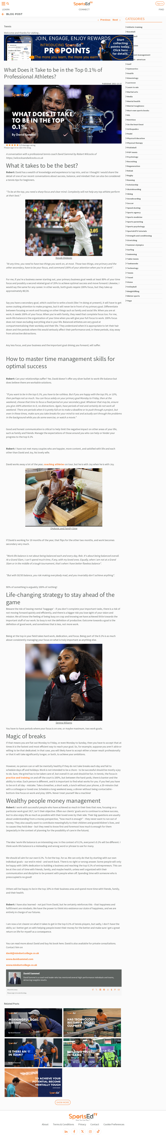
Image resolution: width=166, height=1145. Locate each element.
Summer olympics (134, 245)
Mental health (132, 101)
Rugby (129, 175)
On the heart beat (134, 124)
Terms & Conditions (63, 1124)
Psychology (131, 157)
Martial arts (131, 92)
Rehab (129, 170)
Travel (129, 277)
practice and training (18, 777)
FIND (161, 9)
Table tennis (132, 259)
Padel (128, 133)
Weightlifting (132, 291)
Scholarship (131, 184)
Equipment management (137, 55)
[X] (82, 1131)
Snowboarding (133, 198)
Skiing (129, 194)
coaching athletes (54, 464)
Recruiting (131, 161)
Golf (128, 64)
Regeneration (132, 166)
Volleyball (131, 286)
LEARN (6, 9)
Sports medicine (133, 217)
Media (129, 96)
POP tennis (131, 152)
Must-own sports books (137, 110)
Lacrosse (130, 82)
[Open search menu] (7, 3)
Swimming (131, 254)
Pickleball (130, 147)
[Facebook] (74, 1131)
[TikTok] (98, 1131)
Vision (129, 282)
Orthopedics (132, 129)
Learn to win (132, 87)
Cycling (129, 50)
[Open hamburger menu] (3, 4)
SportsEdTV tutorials (136, 231)
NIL (127, 115)
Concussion (131, 45)
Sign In (160, 3)
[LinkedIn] (66, 1131)
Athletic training (133, 27)
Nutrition (130, 119)
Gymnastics (131, 68)
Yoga (128, 300)
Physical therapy (134, 143)
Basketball (131, 36)
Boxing (129, 41)
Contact (94, 1124)
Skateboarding (133, 189)
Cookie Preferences (113, 1124)
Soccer (129, 203)
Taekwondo (131, 263)
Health (129, 73)
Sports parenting (134, 221)
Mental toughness (134, 106)
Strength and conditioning (138, 235)
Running (130, 180)
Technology (131, 268)
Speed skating (132, 208)
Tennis (129, 273)
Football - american (135, 59)
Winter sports (132, 296)
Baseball (130, 31)
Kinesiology (131, 78)
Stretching (131, 240)
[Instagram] (90, 1131)
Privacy (82, 1124)
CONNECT (84, 9)
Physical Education (135, 138)
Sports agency (133, 212)
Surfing (129, 249)
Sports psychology (135, 226)
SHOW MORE (62, 1102)
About (45, 1124)
